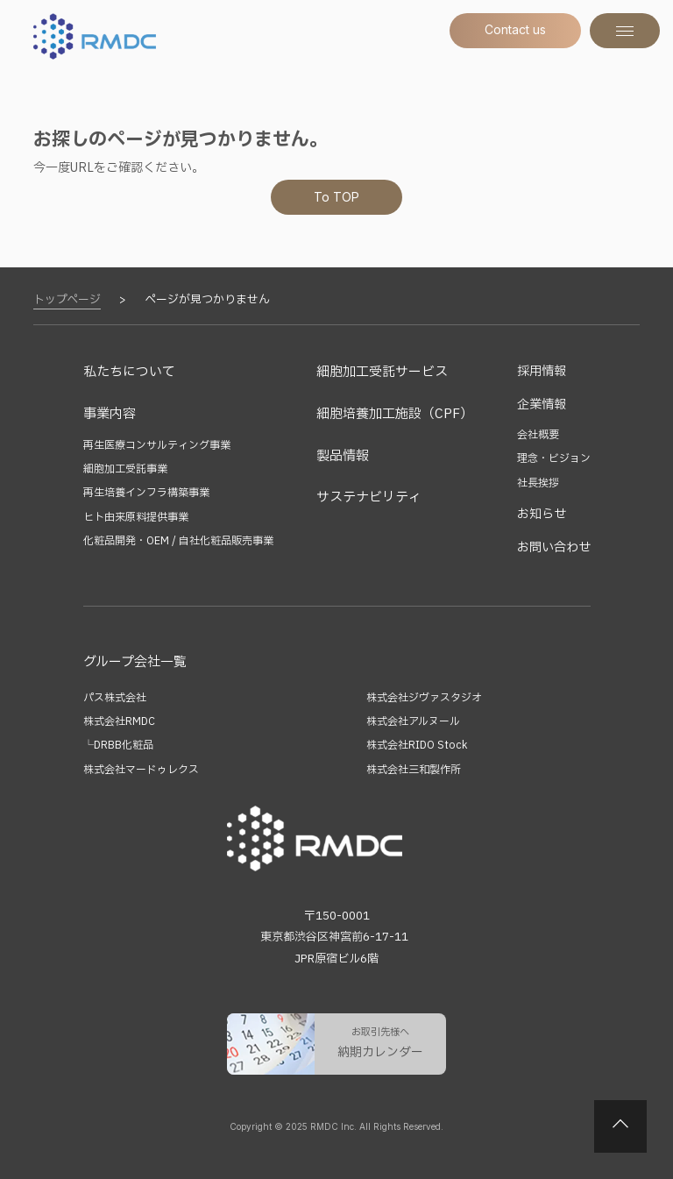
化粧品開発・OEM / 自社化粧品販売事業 (178, 541)
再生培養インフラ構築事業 (146, 493)
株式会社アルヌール (413, 721)
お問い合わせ (554, 547)
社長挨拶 (538, 483)
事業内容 (109, 414)
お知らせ (541, 514)
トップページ (67, 300)
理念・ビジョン (554, 458)
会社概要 (538, 435)
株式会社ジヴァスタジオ (424, 698)
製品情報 (342, 456)
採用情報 (541, 371)
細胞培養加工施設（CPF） (394, 414)
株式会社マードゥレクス (141, 770)
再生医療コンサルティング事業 (156, 445)
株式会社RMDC (119, 721)
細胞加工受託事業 (125, 469)
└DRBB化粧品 (118, 745)
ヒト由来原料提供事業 (135, 517)
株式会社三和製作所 (413, 770)
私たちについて (129, 372)
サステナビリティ (369, 497)
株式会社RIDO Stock (416, 745)
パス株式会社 (114, 698)
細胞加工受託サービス (382, 372)
